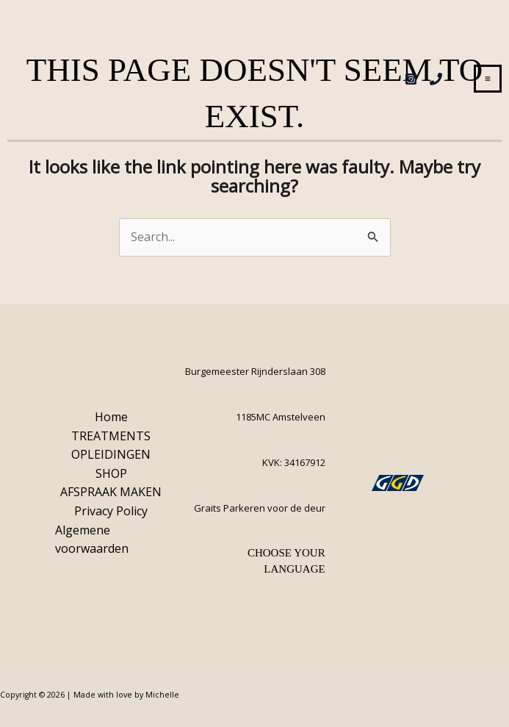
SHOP (111, 473)
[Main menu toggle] (488, 79)
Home (111, 417)
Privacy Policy (111, 511)
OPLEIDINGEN (111, 454)
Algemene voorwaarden (92, 539)
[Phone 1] (435, 79)
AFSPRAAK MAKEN (111, 492)
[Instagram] (410, 79)
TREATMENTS (111, 436)
